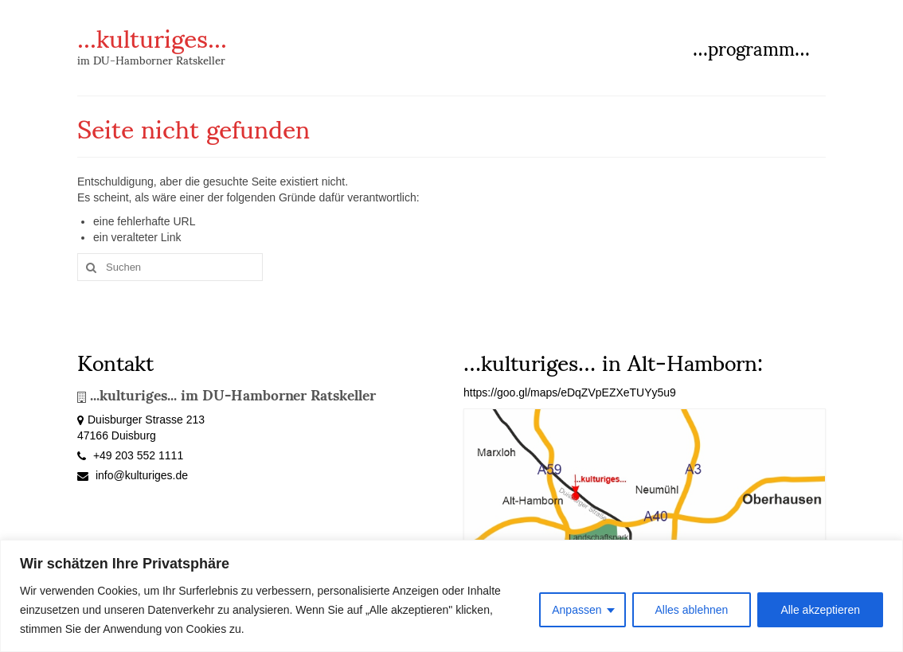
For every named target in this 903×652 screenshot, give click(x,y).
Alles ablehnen (692, 609)
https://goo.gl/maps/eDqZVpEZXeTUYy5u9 (569, 392)
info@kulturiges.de (132, 475)
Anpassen (576, 609)
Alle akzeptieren (820, 609)
